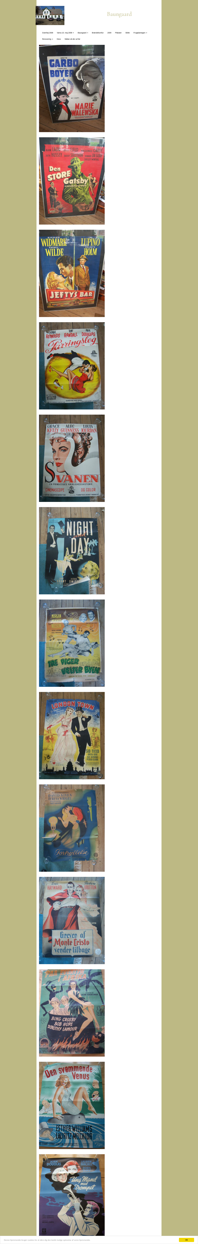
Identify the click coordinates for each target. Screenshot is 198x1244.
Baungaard (83, 33)
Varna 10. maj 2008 (65, 33)
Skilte (127, 33)
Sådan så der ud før (72, 39)
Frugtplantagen (140, 33)
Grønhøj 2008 (47, 33)
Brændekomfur (98, 33)
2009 (109, 33)
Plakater (118, 33)
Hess (59, 39)
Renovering (47, 39)
